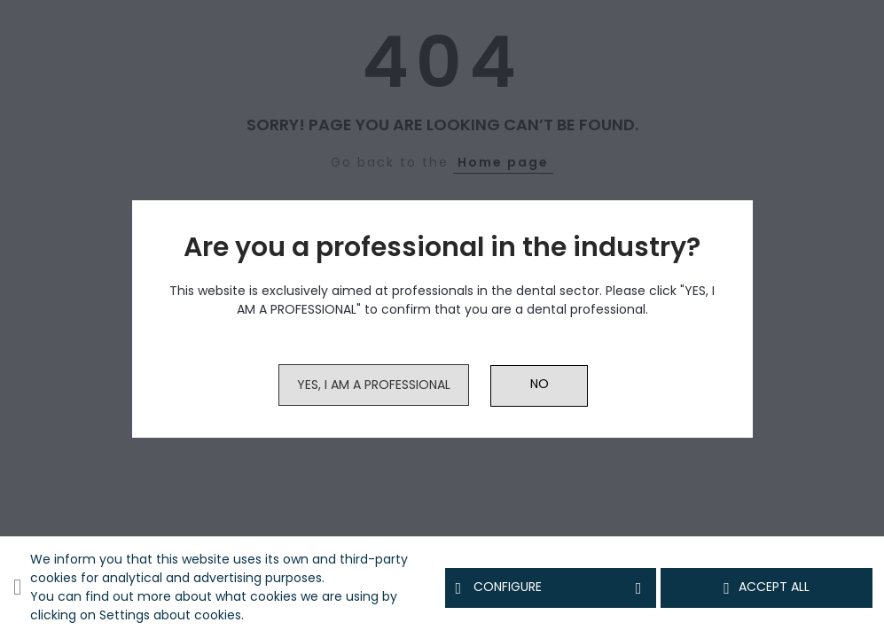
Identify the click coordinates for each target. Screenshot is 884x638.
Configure (551, 587)
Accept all (767, 587)
